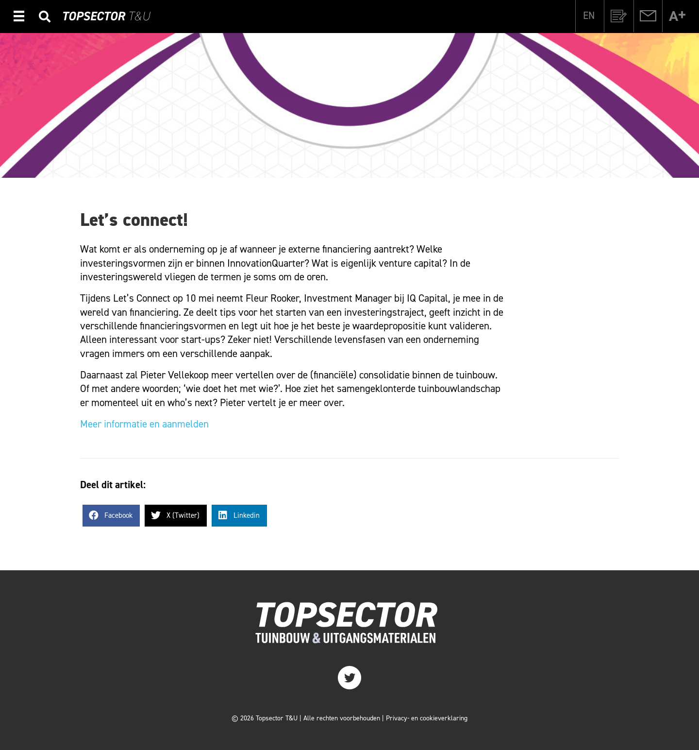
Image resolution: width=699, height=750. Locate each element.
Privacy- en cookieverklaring (426, 718)
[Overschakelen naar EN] (588, 15)
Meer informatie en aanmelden (144, 424)
